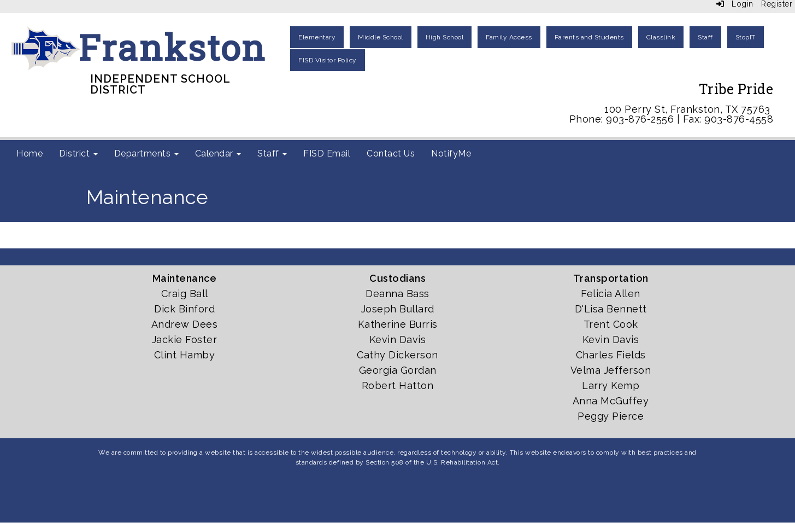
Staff (705, 37)
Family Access (509, 37)
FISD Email (326, 153)
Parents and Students (589, 37)
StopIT (745, 37)
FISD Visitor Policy (327, 60)
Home (29, 153)
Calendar (218, 153)
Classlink (661, 37)
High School (445, 37)
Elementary (316, 37)
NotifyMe (451, 153)
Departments (146, 153)
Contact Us (391, 153)
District (78, 153)
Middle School (380, 37)
